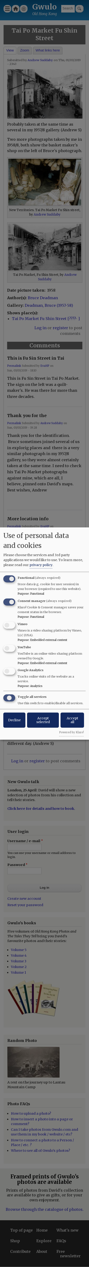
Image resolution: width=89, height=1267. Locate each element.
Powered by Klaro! (71, 732)
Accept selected (43, 720)
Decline (14, 720)
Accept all (72, 720)
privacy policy (40, 565)
